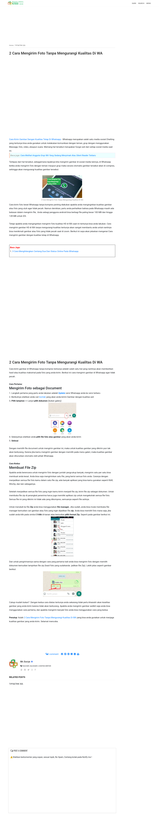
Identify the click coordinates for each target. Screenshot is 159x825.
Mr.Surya (26, 673)
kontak (43, 397)
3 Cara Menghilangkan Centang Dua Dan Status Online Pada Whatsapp (46, 251)
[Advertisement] (79, 24)
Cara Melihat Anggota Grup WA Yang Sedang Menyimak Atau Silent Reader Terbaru (59, 155)
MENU (147, 3)
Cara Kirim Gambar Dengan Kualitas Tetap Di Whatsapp (36, 139)
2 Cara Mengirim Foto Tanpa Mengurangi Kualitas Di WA (57, 53)
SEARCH (140, 3)
